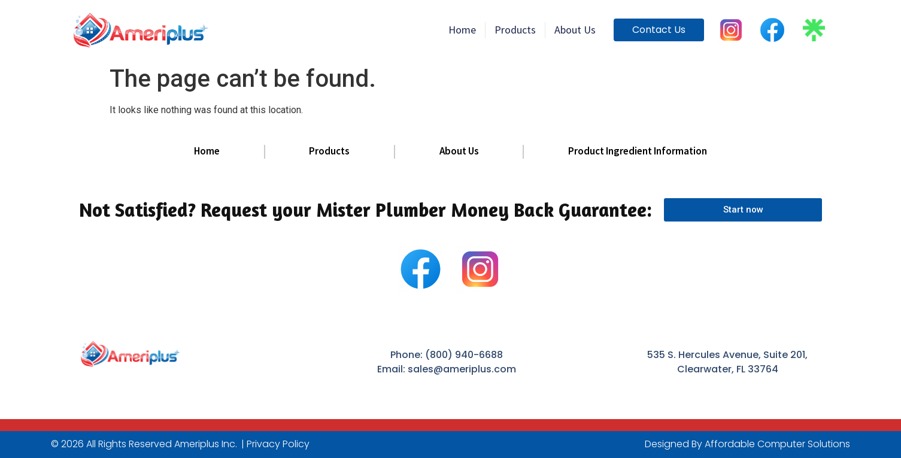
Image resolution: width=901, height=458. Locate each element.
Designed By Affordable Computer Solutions (747, 444)
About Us (575, 30)
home (462, 30)
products (515, 30)
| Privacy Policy (275, 444)
